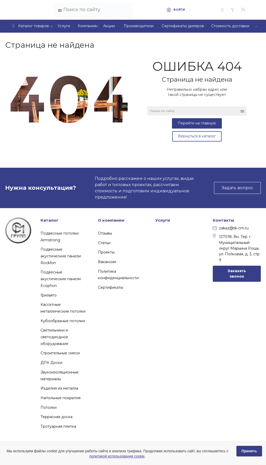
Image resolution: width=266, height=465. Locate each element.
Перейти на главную (197, 123)
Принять (249, 451)
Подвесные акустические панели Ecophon (61, 279)
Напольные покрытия (61, 398)
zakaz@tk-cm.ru (231, 228)
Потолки (49, 407)
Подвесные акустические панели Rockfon (61, 256)
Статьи (104, 243)
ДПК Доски (51, 362)
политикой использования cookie (117, 456)
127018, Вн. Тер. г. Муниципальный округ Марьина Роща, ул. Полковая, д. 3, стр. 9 (236, 248)
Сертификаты (110, 287)
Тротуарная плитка (58, 426)
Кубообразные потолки (63, 321)
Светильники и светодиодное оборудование (54, 337)
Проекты (106, 252)
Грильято (49, 295)
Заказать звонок (237, 274)
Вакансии (107, 261)
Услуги (162, 220)
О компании (111, 220)
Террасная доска (56, 416)
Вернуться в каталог (197, 136)
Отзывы (105, 233)
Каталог (49, 220)
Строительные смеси (60, 353)
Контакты (223, 220)
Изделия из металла (59, 388)
